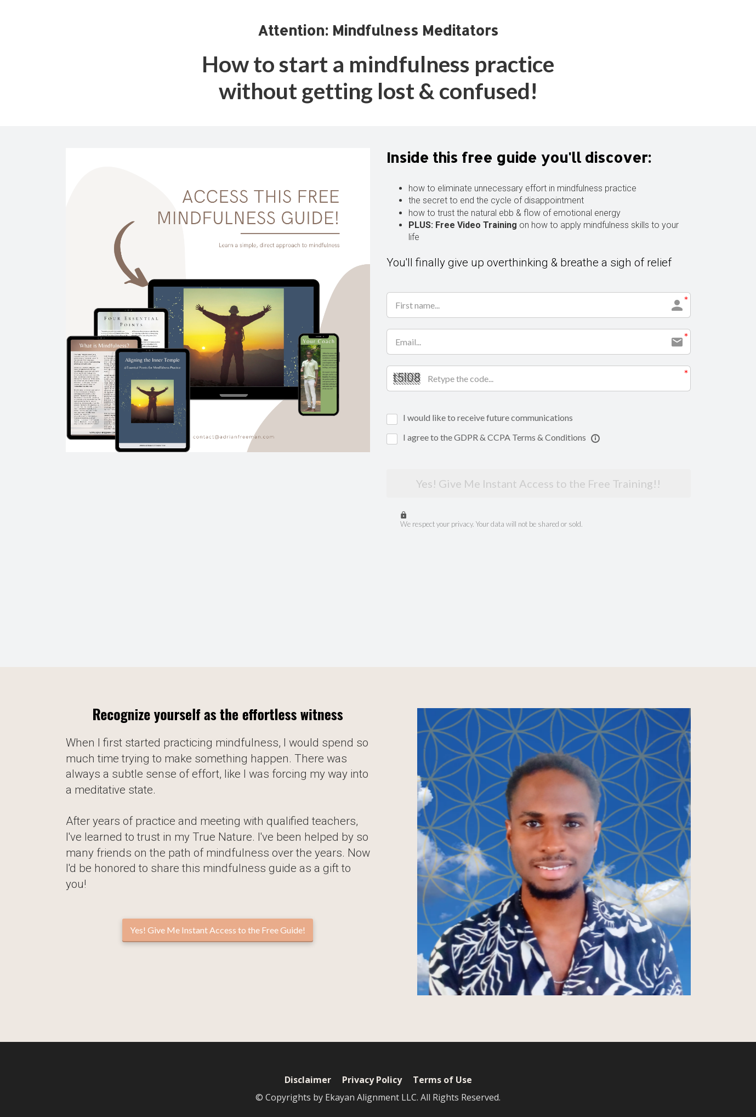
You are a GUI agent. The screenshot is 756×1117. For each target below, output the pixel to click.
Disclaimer (308, 1080)
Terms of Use (442, 1080)
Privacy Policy (372, 1080)
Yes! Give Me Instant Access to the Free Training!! (538, 484)
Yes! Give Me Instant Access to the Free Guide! (217, 930)
